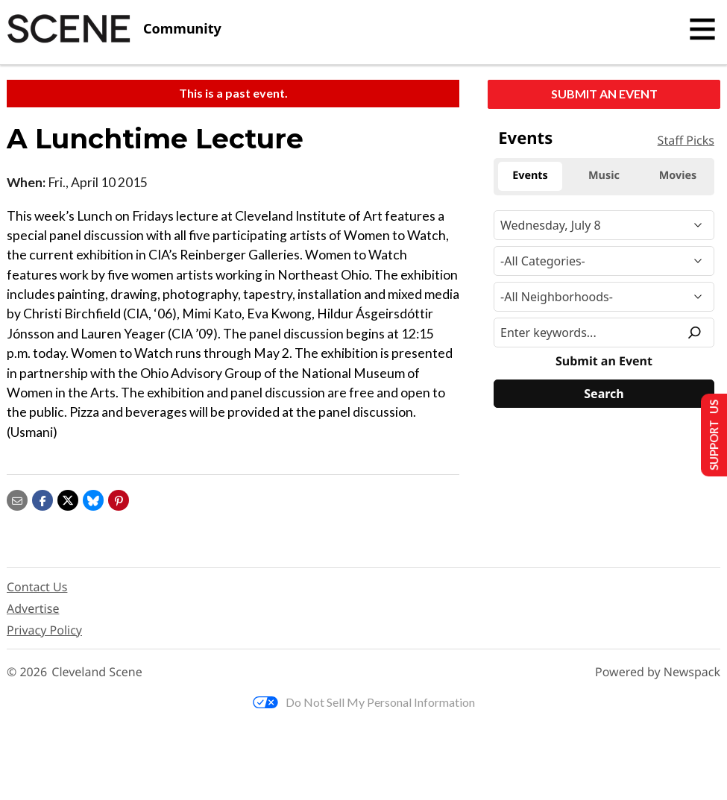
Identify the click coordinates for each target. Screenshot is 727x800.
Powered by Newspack (657, 672)
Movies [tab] (678, 175)
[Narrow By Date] (604, 225)
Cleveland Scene (96, 672)
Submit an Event (604, 93)
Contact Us (37, 587)
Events (525, 138)
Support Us (709, 434)
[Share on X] (67, 498)
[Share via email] (17, 498)
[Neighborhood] (604, 297)
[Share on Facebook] (42, 498)
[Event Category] (604, 261)
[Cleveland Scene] (114, 29)
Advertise (33, 608)
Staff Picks (686, 140)
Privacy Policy (44, 630)
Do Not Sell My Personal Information (364, 702)
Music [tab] (604, 175)
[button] (118, 498)
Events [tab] (530, 175)
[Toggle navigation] (702, 29)
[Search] (604, 393)
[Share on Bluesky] (93, 498)
